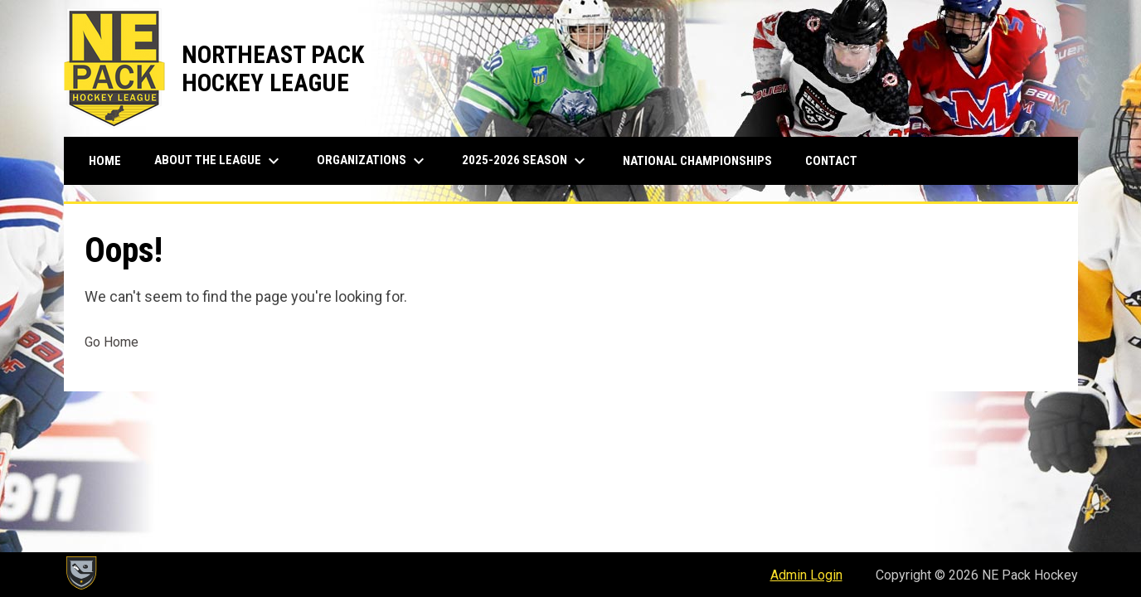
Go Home (111, 342)
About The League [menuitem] (219, 161)
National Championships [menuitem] (697, 160)
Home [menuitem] (105, 160)
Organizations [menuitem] (373, 161)
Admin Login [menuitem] (806, 575)
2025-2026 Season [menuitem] (526, 161)
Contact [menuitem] (831, 160)
